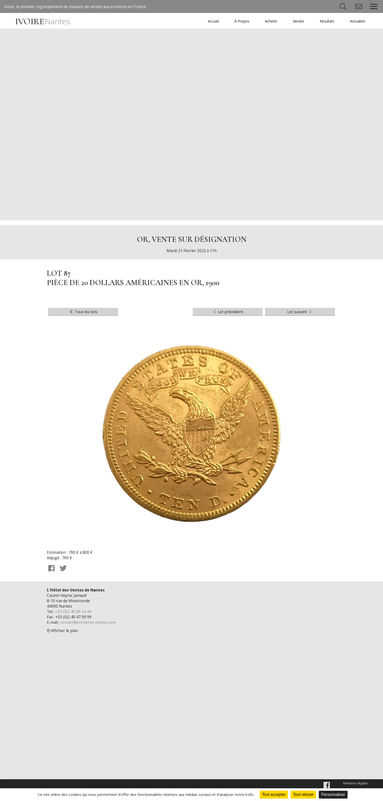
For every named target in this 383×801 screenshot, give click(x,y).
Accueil (210, 21)
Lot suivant (300, 313)
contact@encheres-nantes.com (89, 624)
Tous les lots (83, 313)
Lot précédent (228, 313)
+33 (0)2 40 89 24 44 (73, 613)
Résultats (325, 21)
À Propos (239, 21)
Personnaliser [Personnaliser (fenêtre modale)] (333, 794)
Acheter (269, 21)
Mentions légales (355, 786)
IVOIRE (43, 21)
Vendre (297, 21)
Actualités (357, 21)
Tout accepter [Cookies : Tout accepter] (274, 794)
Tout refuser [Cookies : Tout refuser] (303, 794)
